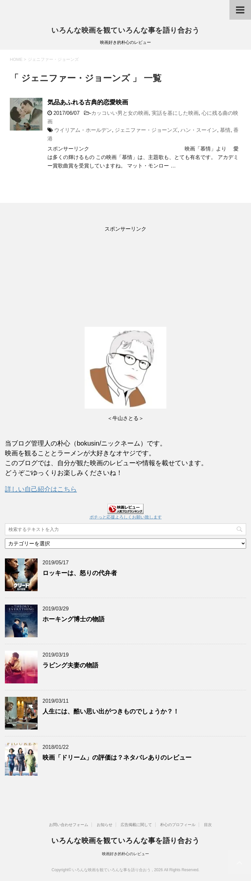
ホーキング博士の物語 (73, 619)
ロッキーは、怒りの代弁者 (79, 573)
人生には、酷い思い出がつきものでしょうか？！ (110, 711)
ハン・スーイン (198, 130)
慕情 (225, 130)
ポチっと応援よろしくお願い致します (126, 517)
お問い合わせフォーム (68, 824)
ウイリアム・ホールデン (83, 130)
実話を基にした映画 (175, 113)
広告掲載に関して (136, 824)
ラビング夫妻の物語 (70, 665)
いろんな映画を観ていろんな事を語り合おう (125, 30)
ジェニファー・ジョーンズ (146, 130)
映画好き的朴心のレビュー (125, 854)
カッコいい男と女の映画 (120, 113)
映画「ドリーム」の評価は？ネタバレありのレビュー (117, 757)
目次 (208, 824)
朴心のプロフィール (177, 824)
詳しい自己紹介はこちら (41, 489)
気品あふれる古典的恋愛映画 (87, 102)
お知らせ (104, 824)
